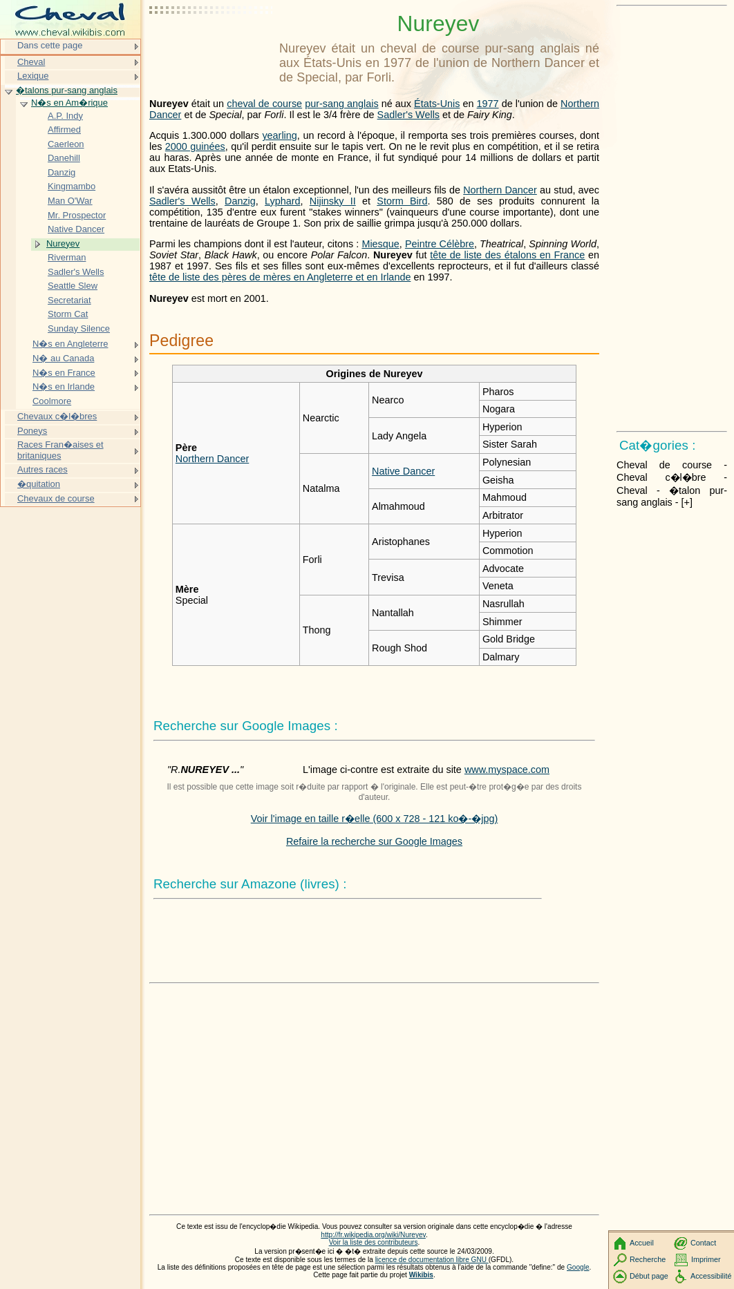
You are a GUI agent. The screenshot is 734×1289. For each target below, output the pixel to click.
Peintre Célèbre (439, 243)
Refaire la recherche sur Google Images (374, 841)
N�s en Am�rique (69, 102)
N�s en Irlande (63, 386)
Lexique (32, 75)
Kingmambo (71, 186)
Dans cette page (49, 45)
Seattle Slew (72, 285)
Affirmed (64, 129)
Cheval (31, 62)
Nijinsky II (333, 201)
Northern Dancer (500, 189)
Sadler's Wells (408, 114)
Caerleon (66, 144)
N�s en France (63, 372)
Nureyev (62, 243)
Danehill (64, 158)
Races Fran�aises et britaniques (60, 450)
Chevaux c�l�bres (57, 416)
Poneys (32, 431)
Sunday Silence (79, 328)
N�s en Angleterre (70, 343)
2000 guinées (195, 146)
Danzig (240, 201)
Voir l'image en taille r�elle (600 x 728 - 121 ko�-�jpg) (374, 818)
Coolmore (51, 401)
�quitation (38, 484)
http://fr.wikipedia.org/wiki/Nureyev (373, 1235)
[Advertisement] (211, 45)
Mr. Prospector (77, 215)
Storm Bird (402, 201)
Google (578, 1267)
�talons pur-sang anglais (66, 90)
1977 (488, 103)
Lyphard (282, 201)
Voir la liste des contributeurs (373, 1242)
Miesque (380, 243)
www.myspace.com (506, 769)
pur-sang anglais (341, 103)
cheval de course (264, 103)
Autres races (42, 469)
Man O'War (70, 200)
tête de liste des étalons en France (507, 254)
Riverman (67, 257)
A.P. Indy (65, 116)
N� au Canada (63, 358)
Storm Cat (68, 314)
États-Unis (437, 103)
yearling (279, 135)
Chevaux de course (56, 498)
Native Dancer (403, 471)
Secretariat (69, 300)
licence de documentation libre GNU (432, 1259)
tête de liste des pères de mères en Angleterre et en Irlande (280, 277)
